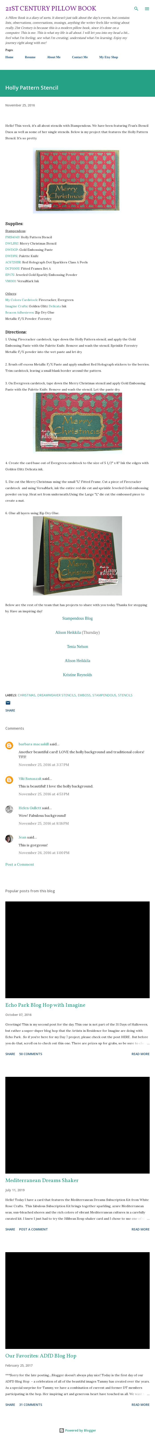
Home (9, 57)
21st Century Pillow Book (50, 8)
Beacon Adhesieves (19, 312)
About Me (53, 57)
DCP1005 (12, 269)
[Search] (136, 8)
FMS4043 (12, 237)
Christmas (26, 695)
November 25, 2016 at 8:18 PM (44, 823)
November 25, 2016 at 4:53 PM (44, 794)
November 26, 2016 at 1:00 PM (44, 852)
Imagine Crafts (16, 306)
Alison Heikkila (68, 632)
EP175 (9, 275)
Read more (141, 1054)
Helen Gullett (30, 808)
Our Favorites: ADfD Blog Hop (40, 1356)
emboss (84, 695)
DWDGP (11, 250)
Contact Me (80, 57)
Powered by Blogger (77, 1430)
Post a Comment (19, 864)
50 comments (30, 1054)
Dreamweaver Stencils (56, 695)
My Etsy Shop (108, 57)
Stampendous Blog (77, 618)
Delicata (55, 306)
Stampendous (104, 695)
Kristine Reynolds (77, 675)
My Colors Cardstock (21, 300)
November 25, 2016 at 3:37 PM (44, 764)
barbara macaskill (34, 744)
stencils (125, 695)
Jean (22, 837)
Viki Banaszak (30, 778)
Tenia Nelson (77, 646)
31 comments (30, 1404)
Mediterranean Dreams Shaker (42, 1181)
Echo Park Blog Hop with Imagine (45, 1005)
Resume (30, 57)
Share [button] (10, 710)
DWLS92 (11, 243)
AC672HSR (13, 262)
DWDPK (11, 256)
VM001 (10, 281)
